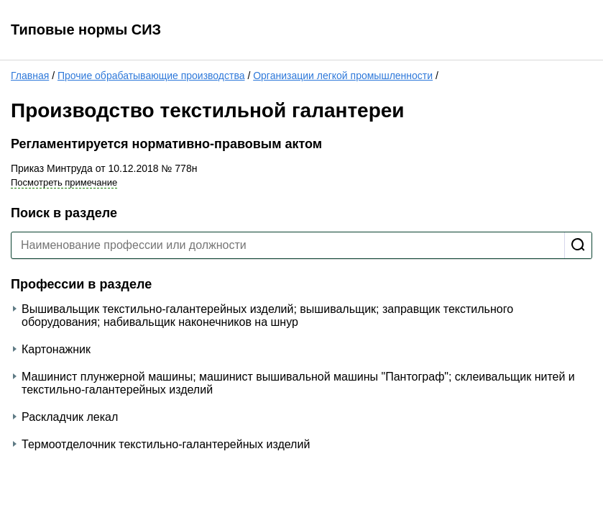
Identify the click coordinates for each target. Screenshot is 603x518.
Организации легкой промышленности (343, 75)
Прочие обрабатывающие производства (151, 75)
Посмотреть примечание (64, 182)
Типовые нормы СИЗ (86, 29)
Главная (30, 75)
